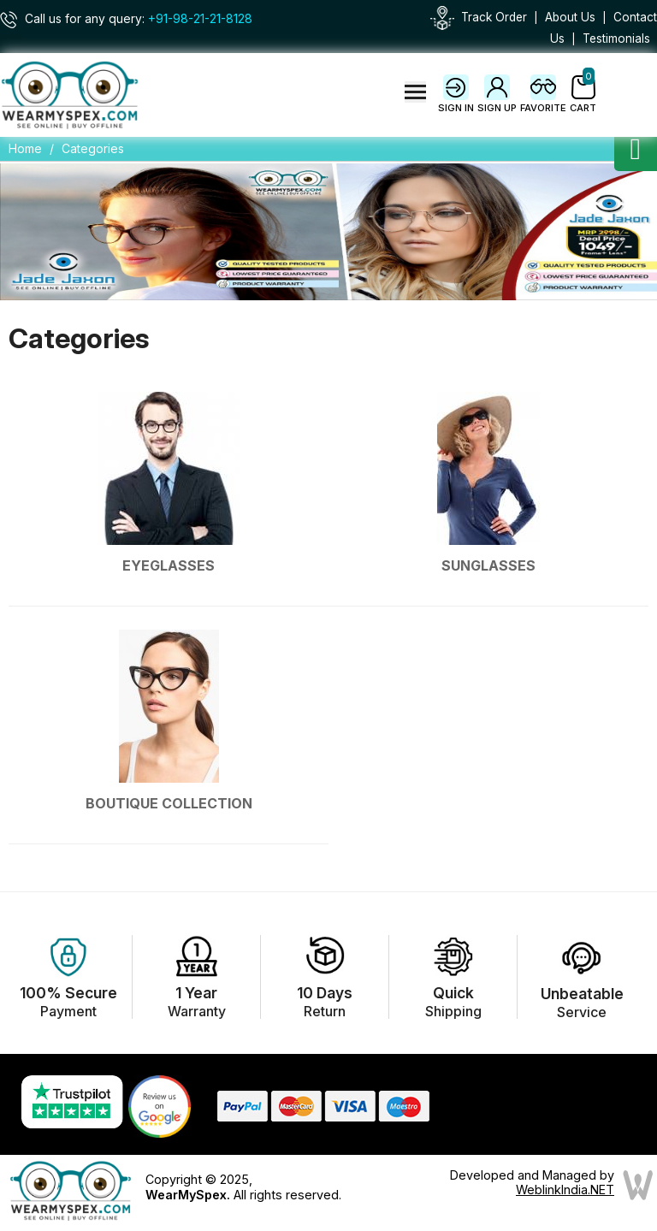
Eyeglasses (168, 565)
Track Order (494, 17)
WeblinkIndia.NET (565, 1189)
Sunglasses (488, 565)
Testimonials (616, 38)
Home (25, 148)
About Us (570, 17)
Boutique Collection (169, 803)
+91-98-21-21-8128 (200, 19)
